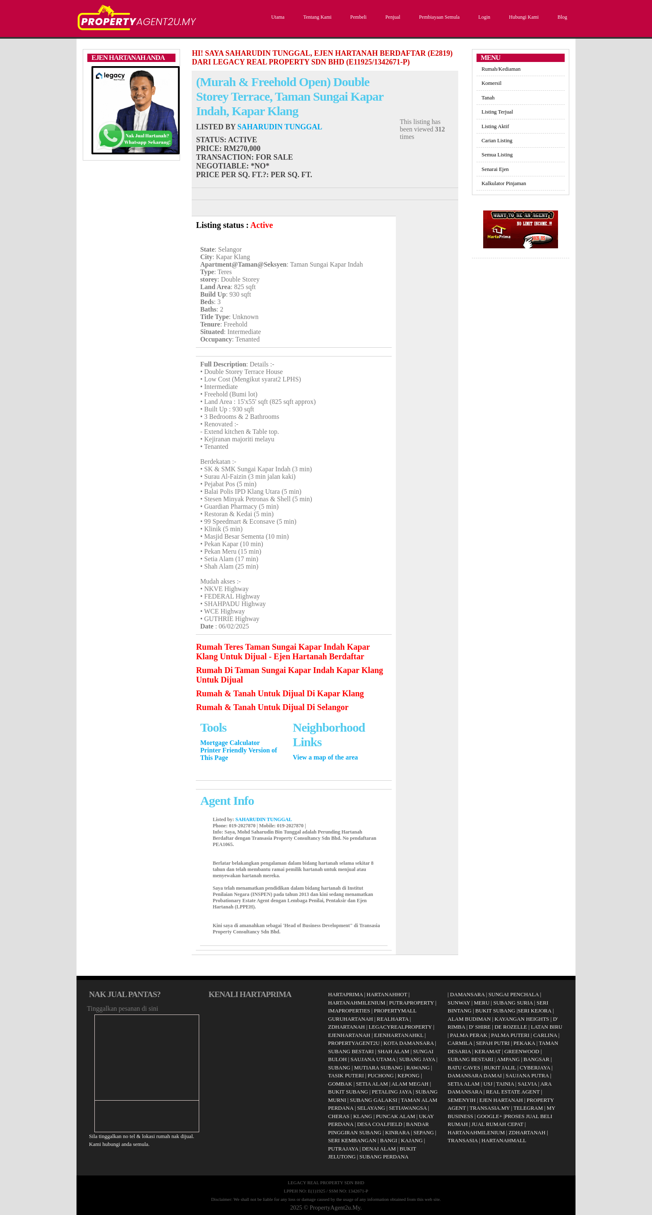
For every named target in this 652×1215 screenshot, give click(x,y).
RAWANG (418, 1067)
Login (483, 17)
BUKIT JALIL (500, 1067)
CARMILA (460, 1043)
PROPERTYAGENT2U (354, 1043)
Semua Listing (497, 154)
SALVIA (527, 1084)
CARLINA (545, 1035)
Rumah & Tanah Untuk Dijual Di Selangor (272, 707)
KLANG (362, 1116)
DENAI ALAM (379, 1149)
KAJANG (411, 1140)
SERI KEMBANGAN (352, 1140)
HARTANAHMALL (504, 1140)
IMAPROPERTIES (349, 1010)
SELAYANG (371, 1108)
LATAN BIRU (547, 1027)
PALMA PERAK (468, 1035)
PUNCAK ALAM (395, 1116)
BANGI (388, 1140)
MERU (482, 1003)
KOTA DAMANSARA (408, 1043)
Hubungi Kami (523, 17)
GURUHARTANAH (350, 1019)
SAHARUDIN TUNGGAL (279, 127)
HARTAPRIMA (345, 994)
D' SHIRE (480, 1027)
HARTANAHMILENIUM (356, 1003)
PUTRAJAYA (343, 1149)
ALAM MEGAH (409, 1084)
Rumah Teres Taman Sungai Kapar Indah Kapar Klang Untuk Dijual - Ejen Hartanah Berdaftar (283, 651)
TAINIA (505, 1084)
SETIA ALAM (372, 1084)
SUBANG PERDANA (383, 1156)
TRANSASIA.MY (489, 1108)
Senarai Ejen (495, 169)
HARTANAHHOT (387, 994)
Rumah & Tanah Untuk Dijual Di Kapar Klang (280, 693)
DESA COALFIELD (380, 1124)
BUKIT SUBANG (348, 1092)
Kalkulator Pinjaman (504, 183)
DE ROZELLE (510, 1027)
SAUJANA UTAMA (373, 1059)
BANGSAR (536, 1059)
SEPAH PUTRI (493, 1043)
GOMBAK (340, 1084)
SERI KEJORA (534, 1010)
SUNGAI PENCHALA (514, 994)
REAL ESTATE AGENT (513, 1092)
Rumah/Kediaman (501, 69)
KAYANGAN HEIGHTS (521, 1019)
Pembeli (357, 17)
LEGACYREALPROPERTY (400, 1027)
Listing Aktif (495, 126)
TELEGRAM (528, 1108)
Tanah (488, 97)
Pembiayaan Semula (438, 17)
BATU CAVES (464, 1067)
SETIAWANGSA (408, 1108)
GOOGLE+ (489, 1116)
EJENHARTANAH (349, 1035)
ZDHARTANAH (346, 1027)
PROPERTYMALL (395, 1010)
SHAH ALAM (393, 1051)
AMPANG (508, 1059)
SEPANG (423, 1132)
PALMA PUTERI (511, 1035)
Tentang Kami (316, 17)
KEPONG (409, 1075)
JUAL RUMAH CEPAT (498, 1124)
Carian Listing (497, 140)
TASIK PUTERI (346, 1075)
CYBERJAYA (535, 1067)
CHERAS (338, 1116)
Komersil (491, 83)
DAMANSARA (467, 994)
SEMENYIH (462, 1100)
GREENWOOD (521, 1051)
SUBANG (339, 1067)
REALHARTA (392, 1019)
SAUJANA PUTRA (527, 1075)
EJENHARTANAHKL (398, 1035)
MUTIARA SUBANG (378, 1067)
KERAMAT (487, 1051)
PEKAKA (524, 1043)
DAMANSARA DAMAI (475, 1075)
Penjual (391, 17)
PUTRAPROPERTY (411, 1003)
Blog (561, 17)
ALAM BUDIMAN (469, 1019)
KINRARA (397, 1132)
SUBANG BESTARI (351, 1051)
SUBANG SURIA (513, 1003)
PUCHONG (381, 1075)
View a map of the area (325, 757)
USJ (488, 1084)
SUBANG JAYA (418, 1059)
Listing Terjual (497, 112)
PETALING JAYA (392, 1092)
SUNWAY (459, 1003)
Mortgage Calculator (230, 742)
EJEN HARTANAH (501, 1100)
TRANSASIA (463, 1140)
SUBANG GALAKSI (373, 1100)
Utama (276, 17)
